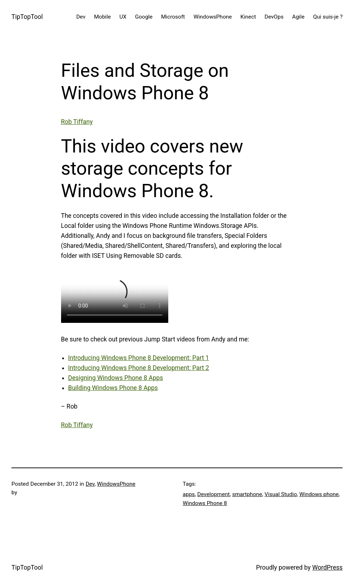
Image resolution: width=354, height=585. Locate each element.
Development (213, 494)
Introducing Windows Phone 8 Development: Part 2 (138, 367)
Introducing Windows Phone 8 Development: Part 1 (138, 357)
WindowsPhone (116, 484)
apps (189, 494)
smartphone (247, 494)
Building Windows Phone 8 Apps (113, 387)
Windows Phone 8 (205, 503)
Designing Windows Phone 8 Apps (115, 377)
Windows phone (319, 494)
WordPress (327, 567)
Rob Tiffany (77, 121)
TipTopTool (27, 16)
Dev (90, 484)
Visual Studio (281, 494)
